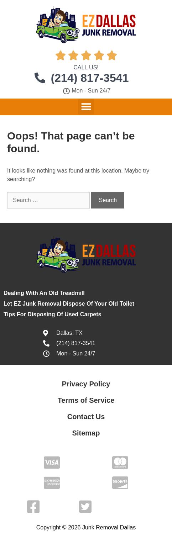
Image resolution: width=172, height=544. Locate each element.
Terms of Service (86, 400)
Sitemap (86, 433)
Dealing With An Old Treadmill (44, 293)
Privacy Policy (86, 384)
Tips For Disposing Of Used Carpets (52, 314)
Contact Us (86, 417)
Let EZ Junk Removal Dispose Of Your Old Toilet (69, 304)
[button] (86, 107)
